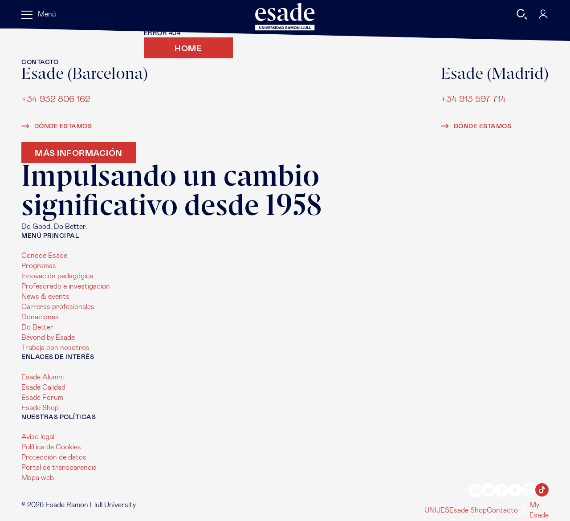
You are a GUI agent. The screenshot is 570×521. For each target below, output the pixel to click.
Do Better (37, 327)
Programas (38, 265)
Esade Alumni (42, 377)
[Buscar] (522, 14)
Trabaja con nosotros (55, 347)
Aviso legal (37, 436)
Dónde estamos (56, 126)
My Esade (533, 510)
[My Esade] (543, 14)
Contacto (502, 510)
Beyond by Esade (48, 337)
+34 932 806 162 (55, 99)
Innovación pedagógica (57, 276)
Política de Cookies (51, 447)
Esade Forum (42, 397)
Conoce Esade (44, 255)
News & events (45, 296)
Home (188, 48)
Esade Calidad (43, 387)
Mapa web (37, 477)
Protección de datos (53, 457)
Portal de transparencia (59, 467)
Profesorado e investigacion (65, 286)
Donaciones (40, 317)
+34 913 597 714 (473, 99)
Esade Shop (40, 407)
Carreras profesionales (57, 306)
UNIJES (436, 510)
